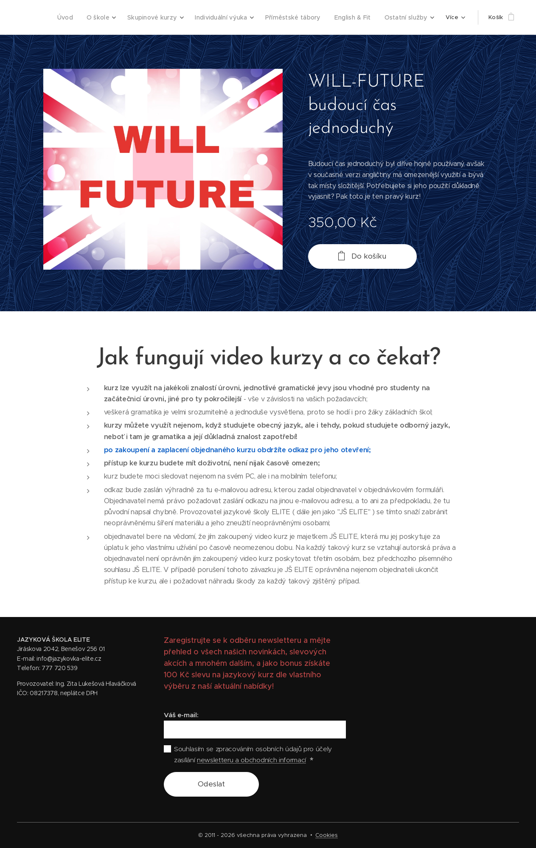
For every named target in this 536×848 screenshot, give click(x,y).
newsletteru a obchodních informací (251, 760)
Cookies (326, 835)
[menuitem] (79, 17)
